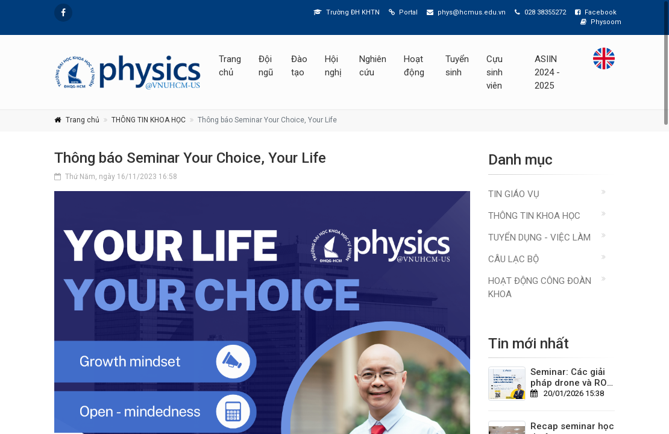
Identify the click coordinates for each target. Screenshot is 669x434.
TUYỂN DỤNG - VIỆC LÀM (539, 237)
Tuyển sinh (457, 66)
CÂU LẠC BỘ (513, 259)
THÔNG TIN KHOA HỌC (148, 120)
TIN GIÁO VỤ (513, 194)
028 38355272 (540, 12)
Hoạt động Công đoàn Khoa (539, 287)
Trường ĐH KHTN (346, 12)
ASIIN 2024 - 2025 (547, 72)
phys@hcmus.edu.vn (466, 12)
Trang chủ (230, 66)
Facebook (596, 12)
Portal (403, 12)
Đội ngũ (266, 66)
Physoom (600, 22)
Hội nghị (333, 66)
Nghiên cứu (372, 66)
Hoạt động (414, 66)
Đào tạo (299, 66)
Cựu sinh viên (494, 72)
